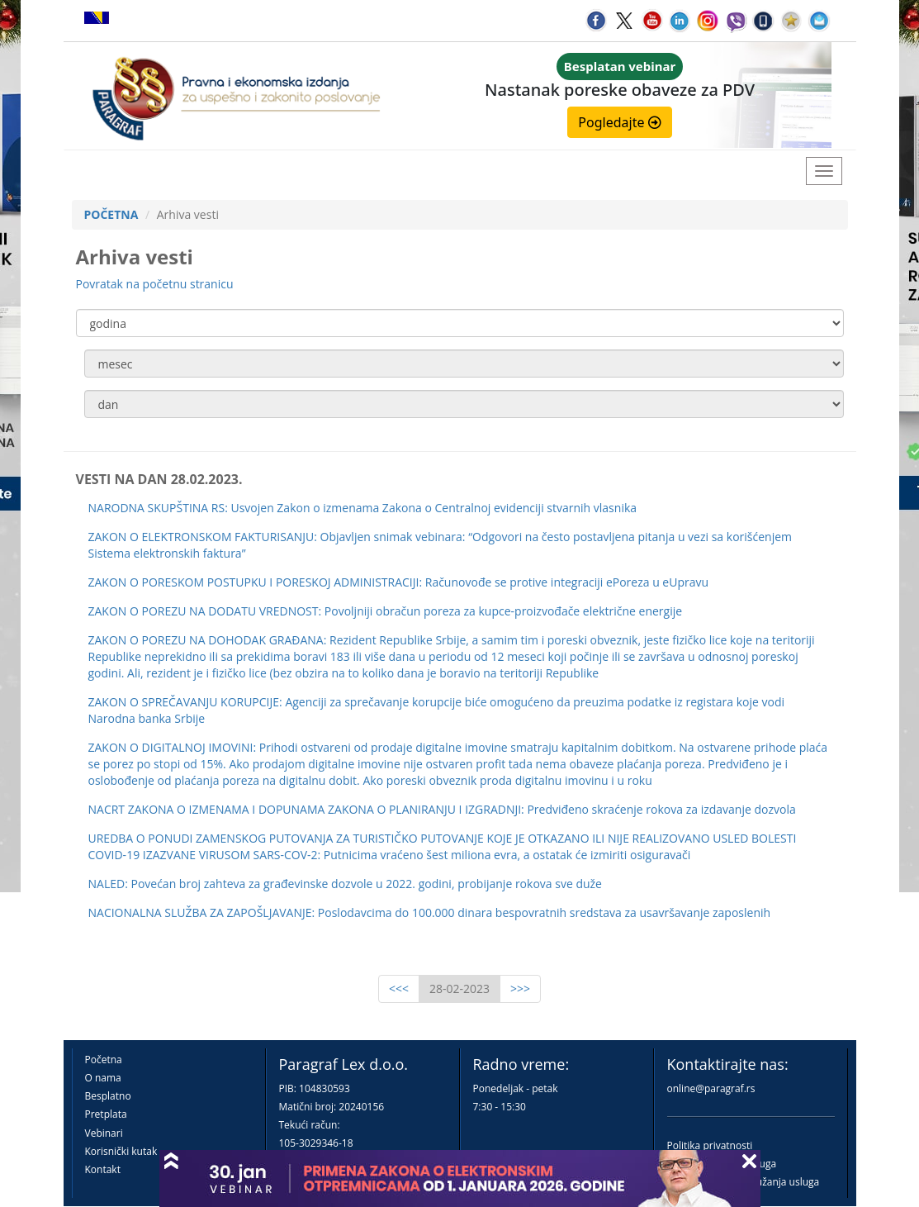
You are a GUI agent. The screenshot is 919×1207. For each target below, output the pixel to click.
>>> (520, 988)
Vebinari (104, 1133)
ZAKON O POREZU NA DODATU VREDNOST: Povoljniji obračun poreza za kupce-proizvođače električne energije (385, 611)
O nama (103, 1078)
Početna (103, 1060)
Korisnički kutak (121, 1151)
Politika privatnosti (710, 1145)
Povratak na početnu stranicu (155, 284)
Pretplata (106, 1114)
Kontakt (103, 1169)
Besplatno (108, 1096)
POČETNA (111, 214)
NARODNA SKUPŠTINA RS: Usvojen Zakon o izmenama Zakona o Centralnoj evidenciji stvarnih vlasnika (362, 508)
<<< (399, 988)
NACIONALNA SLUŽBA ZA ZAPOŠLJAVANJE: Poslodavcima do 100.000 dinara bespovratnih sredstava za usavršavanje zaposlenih (429, 912)
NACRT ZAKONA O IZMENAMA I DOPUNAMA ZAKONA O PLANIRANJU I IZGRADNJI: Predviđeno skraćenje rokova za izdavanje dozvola (442, 809)
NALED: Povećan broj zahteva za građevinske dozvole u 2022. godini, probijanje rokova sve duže (345, 883)
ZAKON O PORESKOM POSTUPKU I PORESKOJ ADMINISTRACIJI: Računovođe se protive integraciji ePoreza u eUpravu (398, 582)
